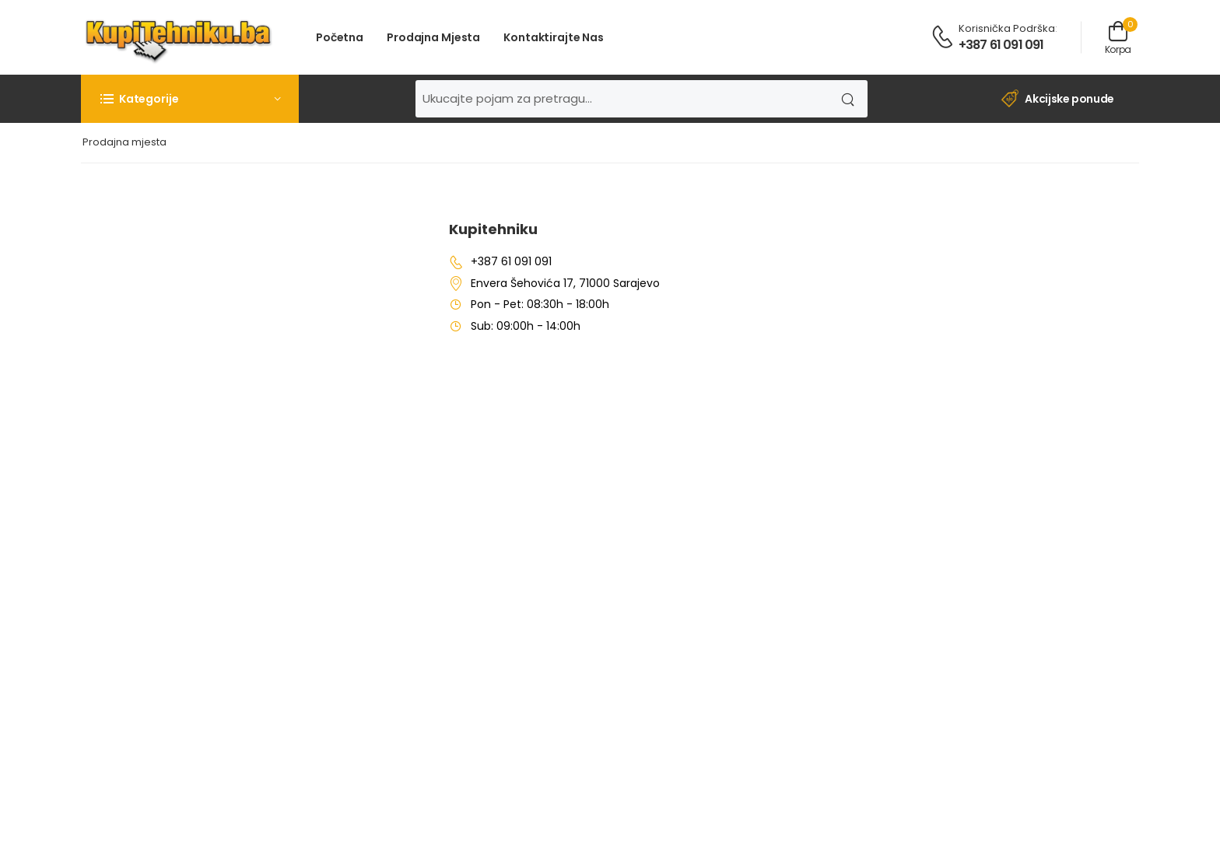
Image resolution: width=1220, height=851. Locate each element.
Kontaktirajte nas (553, 37)
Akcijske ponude (1057, 99)
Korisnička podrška (1007, 28)
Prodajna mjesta (433, 37)
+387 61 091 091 (1001, 45)
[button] (190, 99)
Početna (339, 37)
